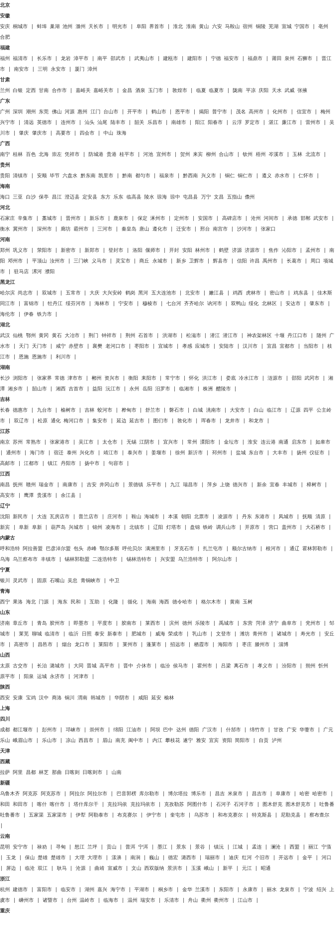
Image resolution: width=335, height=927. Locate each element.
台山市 (110, 112)
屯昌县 (190, 197)
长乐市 (44, 58)
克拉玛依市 (142, 804)
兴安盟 (167, 559)
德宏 (173, 858)
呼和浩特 (10, 549)
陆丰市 (117, 122)
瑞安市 (147, 900)
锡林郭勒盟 (77, 559)
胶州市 (57, 623)
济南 (5, 623)
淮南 (191, 26)
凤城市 (286, 517)
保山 (30, 858)
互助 (94, 602)
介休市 (143, 666)
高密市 (21, 644)
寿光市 (308, 634)
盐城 (241, 453)
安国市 (205, 218)
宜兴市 (170, 442)
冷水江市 (249, 378)
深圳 (18, 112)
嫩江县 (216, 293)
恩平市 (182, 112)
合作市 (59, 90)
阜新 (24, 527)
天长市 (95, 26)
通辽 (294, 549)
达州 (181, 730)
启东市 (299, 442)
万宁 (206, 197)
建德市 (20, 890)
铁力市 (44, 314)
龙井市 (232, 421)
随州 (321, 335)
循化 (132, 602)
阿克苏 (30, 794)
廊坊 (66, 229)
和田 (5, 804)
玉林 (297, 154)
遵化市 (159, 229)
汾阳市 (289, 666)
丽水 (272, 890)
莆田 (277, 58)
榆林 (169, 698)
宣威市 (115, 868)
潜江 (215, 335)
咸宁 (61, 346)
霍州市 (204, 666)
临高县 (133, 197)
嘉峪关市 (103, 90)
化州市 (279, 112)
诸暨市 (50, 900)
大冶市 (72, 335)
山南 (116, 772)
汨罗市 (162, 389)
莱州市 (130, 644)
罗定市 (252, 122)
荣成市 (175, 634)
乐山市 (49, 740)
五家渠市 (57, 815)
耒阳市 (148, 378)
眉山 (107, 740)
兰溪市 (202, 890)
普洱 (130, 847)
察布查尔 (319, 815)
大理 (80, 858)
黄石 (57, 335)
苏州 (18, 442)
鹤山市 (158, 112)
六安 (217, 26)
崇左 (57, 154)
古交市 (20, 666)
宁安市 (125, 304)
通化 (56, 421)
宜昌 (272, 346)
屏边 (11, 868)
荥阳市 (44, 250)
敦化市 (184, 421)
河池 (148, 154)
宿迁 (59, 453)
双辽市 (21, 421)
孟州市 (313, 250)
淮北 (178, 26)
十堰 (280, 335)
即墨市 (81, 623)
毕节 (55, 176)
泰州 (72, 453)
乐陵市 (202, 623)
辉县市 (220, 261)
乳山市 (199, 634)
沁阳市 (289, 250)
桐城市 (20, 26)
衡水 (5, 229)
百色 (31, 154)
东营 (248, 623)
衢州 (206, 900)
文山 (136, 868)
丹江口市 (297, 335)
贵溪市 (44, 495)
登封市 (115, 250)
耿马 (62, 868)
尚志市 (25, 293)
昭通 (266, 868)
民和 (76, 602)
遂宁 (188, 740)
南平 (102, 58)
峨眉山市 (23, 740)
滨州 (174, 623)
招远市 (177, 644)
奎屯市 (177, 815)
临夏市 (216, 90)
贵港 (112, 154)
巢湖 (55, 26)
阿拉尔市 (97, 794)
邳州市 (219, 453)
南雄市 (178, 122)
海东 (62, 602)
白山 (259, 410)
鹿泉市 (120, 218)
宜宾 (214, 740)
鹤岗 (130, 293)
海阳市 (225, 644)
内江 (157, 740)
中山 (108, 133)
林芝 (44, 772)
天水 (277, 90)
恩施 (24, 357)
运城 (42, 676)
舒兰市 (152, 410)
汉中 (44, 698)
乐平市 (153, 485)
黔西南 (190, 176)
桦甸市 (128, 410)
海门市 (37, 453)
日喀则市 (92, 772)
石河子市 (244, 804)
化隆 (113, 602)
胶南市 (128, 623)
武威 (290, 90)
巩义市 (20, 250)
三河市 (104, 229)
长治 (42, 666)
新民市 (20, 517)
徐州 (180, 453)
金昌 (127, 90)
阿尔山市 (222, 559)
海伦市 (7, 314)
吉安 (92, 485)
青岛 (42, 623)
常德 (60, 378)
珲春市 (208, 421)
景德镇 (135, 485)
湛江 (274, 122)
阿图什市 (197, 804)
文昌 (219, 197)
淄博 (283, 644)
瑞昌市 (190, 485)
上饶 (225, 485)
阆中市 (135, 740)
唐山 (144, 229)
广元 (328, 730)
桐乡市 (165, 890)
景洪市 (174, 868)
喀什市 (57, 804)
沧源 (81, 868)
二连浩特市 (104, 559)
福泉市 (166, 176)
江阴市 (146, 442)
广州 (5, 112)
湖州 (89, 890)
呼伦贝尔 (132, 549)
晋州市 (73, 218)
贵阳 (5, 176)
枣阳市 (141, 346)
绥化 (254, 304)
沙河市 (244, 229)
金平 (307, 858)
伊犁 (81, 815)
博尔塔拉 (178, 794)
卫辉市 (196, 261)
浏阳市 (20, 378)
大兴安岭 (112, 293)
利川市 (63, 357)
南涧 (135, 858)
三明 (43, 69)
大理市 (94, 858)
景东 (181, 847)
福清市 (20, 58)
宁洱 (143, 847)
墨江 (162, 847)
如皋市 (322, 442)
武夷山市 (144, 58)
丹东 (247, 517)
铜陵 (261, 26)
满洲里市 (155, 549)
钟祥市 (109, 335)
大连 (42, 517)
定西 (31, 90)
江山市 (245, 900)
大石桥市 (315, 527)
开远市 (286, 858)
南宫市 (220, 229)
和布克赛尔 (230, 815)
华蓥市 (306, 730)
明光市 (119, 26)
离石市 (241, 666)
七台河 (173, 304)
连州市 (68, 122)
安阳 (187, 250)
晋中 (128, 666)
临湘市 (186, 389)
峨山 (209, 868)
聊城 (37, 634)
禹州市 (270, 261)
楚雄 (43, 858)
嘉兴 (102, 890)
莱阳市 (105, 644)
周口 (315, 261)
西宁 (5, 602)
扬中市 (92, 463)
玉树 (248, 602)
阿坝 (155, 730)
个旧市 (262, 858)
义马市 (99, 261)
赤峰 (92, 549)
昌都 (31, 772)
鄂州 (31, 335)
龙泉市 (287, 890)
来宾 (198, 154)
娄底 (231, 378)
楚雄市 (58, 858)
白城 (198, 410)
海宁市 (117, 890)
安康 (18, 698)
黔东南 (88, 176)
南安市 (21, 69)
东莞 (44, 112)
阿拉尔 (77, 794)
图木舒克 (272, 804)
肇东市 (316, 304)
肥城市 (138, 634)
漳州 (92, 69)
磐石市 (176, 410)
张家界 (44, 378)
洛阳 (137, 250)
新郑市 (92, 250)
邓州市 (15, 261)
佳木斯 (324, 293)
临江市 (274, 410)
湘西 (61, 389)
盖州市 (289, 527)
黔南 (127, 176)
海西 (164, 602)
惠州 (82, 112)
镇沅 (219, 847)
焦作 (274, 250)
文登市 (223, 634)
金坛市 (231, 442)
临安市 (68, 890)
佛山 (57, 112)
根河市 (273, 549)
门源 (44, 602)
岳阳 (147, 389)
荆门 (93, 335)
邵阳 (297, 378)
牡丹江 (55, 304)
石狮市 (304, 58)
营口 (274, 527)
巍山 (154, 858)
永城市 (159, 261)
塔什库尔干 (86, 804)
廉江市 (289, 122)
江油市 (133, 730)
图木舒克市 (298, 804)
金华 (187, 890)
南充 (120, 740)
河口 (326, 858)
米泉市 (235, 794)
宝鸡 (31, 698)
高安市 (7, 495)
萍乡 (212, 485)
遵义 (267, 176)
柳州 (211, 154)
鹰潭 (29, 495)
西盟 (294, 847)
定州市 (181, 218)
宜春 (275, 485)
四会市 (87, 133)
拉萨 (5, 772)
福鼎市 (255, 58)
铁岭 (208, 527)
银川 (5, 581)
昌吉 (220, 794)
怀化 (194, 378)
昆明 (5, 847)
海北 (31, 602)
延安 (156, 698)
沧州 (256, 218)
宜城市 (165, 346)
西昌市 (86, 740)
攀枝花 (172, 740)
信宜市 (304, 112)
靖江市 (110, 453)
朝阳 (186, 517)
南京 (5, 442)
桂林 (18, 154)
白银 (18, 90)
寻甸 (61, 847)
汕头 (89, 122)
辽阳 (158, 527)
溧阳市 (207, 442)
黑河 (143, 293)
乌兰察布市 (25, 559)
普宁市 (219, 112)
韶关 (139, 122)
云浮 (237, 122)
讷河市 (214, 304)
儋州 (250, 197)
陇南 (238, 90)
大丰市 (279, 453)
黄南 (235, 602)
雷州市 (313, 122)
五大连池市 (163, 293)
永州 (134, 389)
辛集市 (25, 218)
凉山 (71, 740)
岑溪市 (276, 154)
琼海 (162, 197)
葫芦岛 (58, 527)
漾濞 (116, 858)
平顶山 (39, 261)
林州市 (202, 250)
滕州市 (262, 644)
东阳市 (226, 890)
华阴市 (121, 698)
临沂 (74, 634)
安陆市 (226, 346)
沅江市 (113, 389)
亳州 (323, 26)
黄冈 (44, 335)
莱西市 (152, 623)
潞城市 (57, 666)
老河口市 (115, 346)
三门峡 (81, 261)
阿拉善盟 (33, 549)
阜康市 (283, 794)
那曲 (57, 772)
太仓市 (109, 442)
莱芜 (24, 634)
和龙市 (256, 421)
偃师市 (152, 250)
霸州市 (81, 229)
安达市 (293, 304)
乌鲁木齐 (10, 794)
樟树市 (314, 485)
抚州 (18, 485)
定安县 (89, 197)
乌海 (5, 559)
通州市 (13, 453)
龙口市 (82, 644)
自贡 (264, 740)
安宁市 (20, 847)
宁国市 (302, 26)
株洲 (208, 389)
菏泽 (261, 623)
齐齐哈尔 (194, 304)
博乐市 (198, 794)
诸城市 (284, 634)
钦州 (248, 154)
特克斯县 (262, 815)
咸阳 (143, 698)
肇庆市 (39, 133)
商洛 (57, 698)
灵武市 (20, 581)
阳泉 (29, 676)
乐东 (118, 197)
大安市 (237, 410)
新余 (262, 485)
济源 (237, 250)
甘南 (44, 90)
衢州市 (221, 900)
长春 (5, 410)
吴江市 (86, 442)
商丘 (144, 261)
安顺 (42, 176)
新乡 (181, 261)
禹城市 (226, 623)
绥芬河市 (76, 304)
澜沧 (276, 847)
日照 (87, 634)
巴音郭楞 (126, 794)
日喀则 (72, 772)
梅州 (325, 112)
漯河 (37, 272)
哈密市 (319, 794)
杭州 (5, 890)
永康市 (250, 890)
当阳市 (310, 346)
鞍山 (136, 517)
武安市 (320, 218)
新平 (228, 868)
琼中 (175, 197)
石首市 (145, 335)
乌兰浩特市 (190, 559)
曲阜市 (289, 623)
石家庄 (7, 218)
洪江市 (209, 378)
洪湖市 (169, 335)
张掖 (302, 90)
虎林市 (253, 293)
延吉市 (136, 421)
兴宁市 (7, 122)
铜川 (70, 698)
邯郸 (305, 218)
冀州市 (20, 229)
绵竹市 (257, 730)
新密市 (68, 250)
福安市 (231, 58)
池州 (67, 26)
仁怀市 (305, 176)
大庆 (94, 293)
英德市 (44, 122)
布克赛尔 (127, 815)
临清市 (52, 634)
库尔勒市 (149, 794)
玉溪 (196, 868)
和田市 (20, 804)
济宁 (274, 623)
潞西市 (188, 858)
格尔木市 (211, 602)
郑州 (5, 250)
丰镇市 (48, 559)
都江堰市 (23, 730)
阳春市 (215, 122)
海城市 (151, 517)
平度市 (104, 623)
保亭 (44, 197)
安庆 (5, 26)
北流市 (313, 154)
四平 (308, 410)
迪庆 (234, 858)
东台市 (256, 453)
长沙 (5, 378)
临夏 (201, 90)
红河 (247, 858)
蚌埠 (42, 26)
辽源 (296, 410)
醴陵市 (223, 389)
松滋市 (193, 335)
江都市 (31, 463)
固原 (42, 581)
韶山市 (39, 389)
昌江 (57, 197)
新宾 (5, 527)
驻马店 (21, 272)
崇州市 (97, 730)
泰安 (99, 634)
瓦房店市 (60, 517)
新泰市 (114, 634)
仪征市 (316, 453)
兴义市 (208, 176)
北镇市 (136, 527)
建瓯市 (170, 58)
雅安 (201, 740)
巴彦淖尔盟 (58, 549)
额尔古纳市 (244, 549)
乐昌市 (154, 122)
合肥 (5, 37)
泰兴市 (135, 453)
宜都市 (287, 346)
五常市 (73, 293)
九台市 (44, 410)
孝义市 (265, 666)
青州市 (260, 634)
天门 (24, 346)
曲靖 (99, 868)
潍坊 (245, 634)
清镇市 (20, 176)
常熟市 (33, 442)
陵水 (149, 197)
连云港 (268, 442)
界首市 (156, 26)
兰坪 (92, 847)
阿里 (18, 772)
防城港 (95, 154)
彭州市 (49, 730)
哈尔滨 (7, 293)
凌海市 (113, 527)
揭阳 (204, 112)
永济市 (57, 676)
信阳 (242, 261)
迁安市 (183, 229)
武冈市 (311, 378)
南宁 (5, 154)
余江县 (68, 495)
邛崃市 (73, 730)
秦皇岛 (128, 229)
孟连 (257, 847)
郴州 (97, 378)
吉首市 (76, 389)
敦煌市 (179, 90)
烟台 (67, 644)
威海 (160, 634)
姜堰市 (158, 453)
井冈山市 (109, 485)
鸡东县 (300, 293)
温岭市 (87, 900)
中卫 (114, 581)
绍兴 (321, 890)
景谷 (200, 847)
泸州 (277, 740)
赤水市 (282, 176)
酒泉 (140, 90)
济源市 (252, 250)
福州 (5, 58)
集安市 (99, 421)
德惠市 (20, 410)
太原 (5, 666)
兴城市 (76, 527)
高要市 (63, 133)
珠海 (121, 133)
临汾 (165, 666)
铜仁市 (245, 176)
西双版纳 (154, 868)
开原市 (252, 527)
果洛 (18, 602)
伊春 (29, 314)
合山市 (226, 154)
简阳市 (242, 740)
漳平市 (81, 58)
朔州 (310, 666)
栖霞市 (201, 644)
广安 (292, 730)
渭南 (82, 698)
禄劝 (42, 847)
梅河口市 (73, 421)
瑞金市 (46, 485)
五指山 (234, 197)
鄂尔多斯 (109, 549)
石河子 (223, 804)
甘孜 (278, 730)
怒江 (80, 847)
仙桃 (18, 335)
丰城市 (289, 485)
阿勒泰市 (98, 815)
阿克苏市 (51, 794)
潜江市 (230, 335)
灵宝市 (122, 261)
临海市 (110, 900)
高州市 (256, 112)
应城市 (202, 346)
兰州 (5, 90)
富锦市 (31, 304)
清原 (320, 517)
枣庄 (247, 644)
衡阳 (133, 378)
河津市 (81, 676)
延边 (121, 421)
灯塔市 (173, 527)
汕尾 (102, 122)
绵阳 (118, 730)
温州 (132, 900)
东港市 (262, 517)
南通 (283, 442)
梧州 (261, 154)
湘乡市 (15, 389)
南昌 (5, 485)
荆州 (130, 335)
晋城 (92, 666)
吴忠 (72, 581)
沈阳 (5, 517)
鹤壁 (224, 250)
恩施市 (39, 357)
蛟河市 (104, 410)
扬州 (302, 453)
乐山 (5, 740)
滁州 (81, 26)
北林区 (269, 304)
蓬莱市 (153, 644)
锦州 (97, 527)
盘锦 (195, 527)
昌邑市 (45, 644)
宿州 (248, 26)
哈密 (304, 794)
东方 (105, 197)
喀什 (42, 804)
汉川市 (250, 346)
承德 (292, 218)
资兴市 (111, 378)
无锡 (131, 442)
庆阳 (264, 90)
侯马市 (180, 666)
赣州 (31, 485)
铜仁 (230, 176)
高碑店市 (232, 218)
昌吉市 (259, 794)
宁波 (308, 890)
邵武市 (117, 58)
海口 (5, 197)
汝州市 (57, 261)
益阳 (97, 389)
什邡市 (233, 730)
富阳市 (44, 890)
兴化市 (87, 453)
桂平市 (126, 154)
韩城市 (98, 698)
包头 (78, 549)
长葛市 (294, 261)
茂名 (241, 112)
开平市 (134, 112)
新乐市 (97, 218)
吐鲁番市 (10, 815)
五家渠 (36, 815)
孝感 (187, 346)
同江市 (7, 304)
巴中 (168, 730)
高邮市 (7, 463)
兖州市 (313, 623)
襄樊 (97, 346)
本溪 (173, 517)
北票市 (201, 517)
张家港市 (60, 442)
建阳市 (194, 58)
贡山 (112, 847)
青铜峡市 (91, 581)
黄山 (204, 26)
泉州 (290, 58)
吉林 (89, 410)
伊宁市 (153, 815)
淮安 (253, 442)
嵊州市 (26, 900)
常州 (192, 442)
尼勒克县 (291, 815)
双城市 (49, 293)
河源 (70, 112)
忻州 (323, 666)
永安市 (58, 69)
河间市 (271, 218)
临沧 (30, 868)
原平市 (7, 676)
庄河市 (114, 517)
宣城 (287, 26)
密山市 (277, 293)
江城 (238, 847)
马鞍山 (232, 26)
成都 (5, 730)
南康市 (70, 485)
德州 (187, 623)
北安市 (192, 293)
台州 (72, 900)
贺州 (185, 154)
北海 (44, 154)
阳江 (200, 122)
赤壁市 (76, 346)
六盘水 (70, 176)
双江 (43, 868)
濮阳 (50, 272)
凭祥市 (72, 154)
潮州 (31, 112)
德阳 (194, 730)
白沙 (31, 197)
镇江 (53, 463)
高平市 (106, 666)
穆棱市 (149, 304)
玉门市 (155, 90)
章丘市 (20, 623)
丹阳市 (68, 463)
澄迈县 (72, 197)
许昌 (255, 261)
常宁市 (172, 378)
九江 (175, 485)
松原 (43, 421)
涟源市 (275, 378)
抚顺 (307, 517)
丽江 (313, 847)
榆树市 (68, 410)
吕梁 (226, 666)
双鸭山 (238, 304)
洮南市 (213, 410)
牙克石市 (184, 549)
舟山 (193, 900)
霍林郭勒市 (314, 549)
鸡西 (238, 293)
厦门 (80, 69)
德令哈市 (182, 602)
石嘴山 (57, 581)
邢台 (205, 229)
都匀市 (142, 176)
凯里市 (105, 176)
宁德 (216, 58)
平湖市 (141, 890)
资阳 (227, 740)
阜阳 (141, 26)
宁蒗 (326, 847)
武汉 (5, 335)
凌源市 (225, 517)
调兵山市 (226, 527)
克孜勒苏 (174, 804)
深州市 (44, 229)
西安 (5, 698)
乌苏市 (201, 815)
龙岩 (66, 58)
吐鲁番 (326, 804)
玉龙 (11, 858)
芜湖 (274, 26)
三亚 (18, 197)
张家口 (268, 229)
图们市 (160, 421)
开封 (174, 250)
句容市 (115, 463)
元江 (247, 868)
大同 (78, 666)
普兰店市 (88, 517)
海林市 (101, 304)
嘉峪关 (83, 90)
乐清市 (171, 900)
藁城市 (49, 218)
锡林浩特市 (138, 559)
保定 (142, 218)
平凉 (251, 90)
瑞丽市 (212, 858)
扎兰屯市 (213, 549)
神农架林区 (259, 335)
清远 (29, 122)
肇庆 (24, 133)
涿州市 (157, 218)
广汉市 (209, 730)
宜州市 (163, 154)
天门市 (39, 346)
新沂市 (195, 453)
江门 (96, 112)
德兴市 (240, 485)
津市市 (74, 378)
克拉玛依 (117, 804)
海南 (151, 602)
